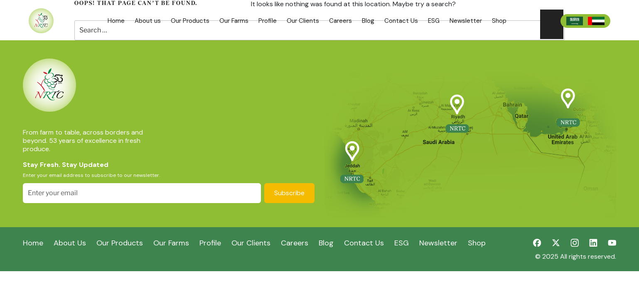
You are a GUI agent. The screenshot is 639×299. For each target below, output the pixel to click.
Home (116, 21)
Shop (499, 21)
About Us (70, 243)
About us (148, 21)
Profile (267, 21)
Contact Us (401, 21)
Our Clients (303, 21)
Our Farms (233, 21)
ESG (434, 21)
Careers (340, 21)
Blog (368, 21)
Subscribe (289, 193)
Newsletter (466, 21)
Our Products (190, 21)
